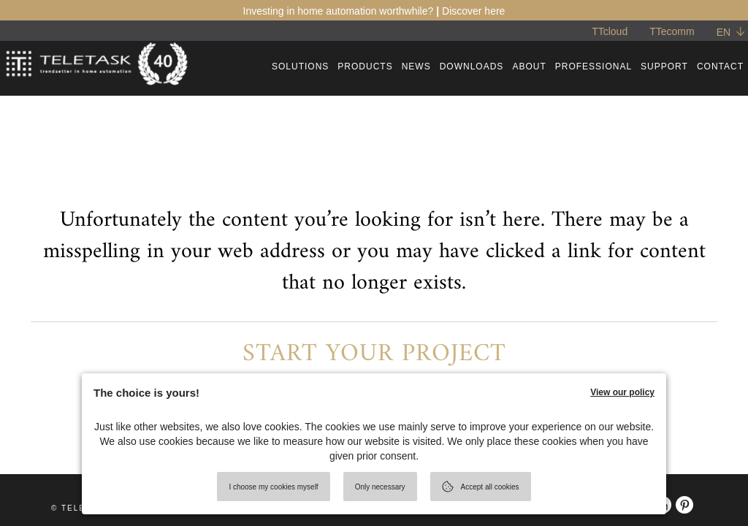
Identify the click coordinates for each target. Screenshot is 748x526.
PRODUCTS (364, 66)
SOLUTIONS (300, 66)
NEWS (416, 66)
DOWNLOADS (472, 66)
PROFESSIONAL (593, 66)
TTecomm (671, 31)
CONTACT (720, 66)
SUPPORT (664, 66)
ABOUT (529, 66)
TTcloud (609, 31)
